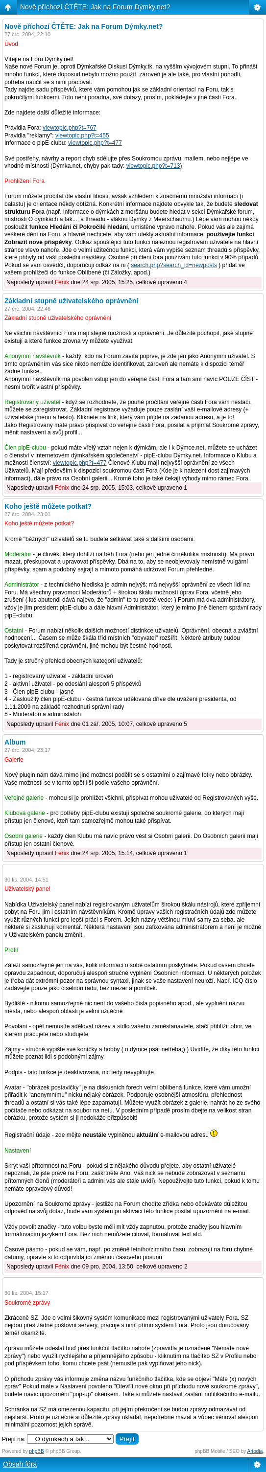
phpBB (36, 1451)
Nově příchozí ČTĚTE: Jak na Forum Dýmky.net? (95, 7)
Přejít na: (13, 1439)
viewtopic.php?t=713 (153, 165)
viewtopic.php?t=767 (70, 127)
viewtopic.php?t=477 (95, 142)
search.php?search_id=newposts (174, 265)
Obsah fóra (20, 1464)
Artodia (255, 1451)
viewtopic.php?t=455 (82, 135)
